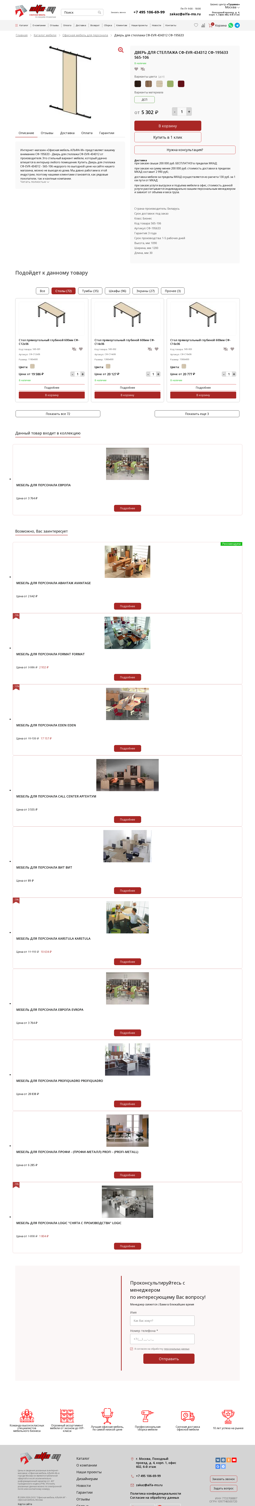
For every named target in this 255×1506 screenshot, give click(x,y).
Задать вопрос (223, 1468)
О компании (39, 25)
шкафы (117, 279)
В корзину (159, 125)
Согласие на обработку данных (154, 1478)
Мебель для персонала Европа (43, 465)
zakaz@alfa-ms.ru (186, 14)
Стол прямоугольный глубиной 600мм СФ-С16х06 (200, 330)
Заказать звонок (223, 1459)
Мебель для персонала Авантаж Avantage (53, 563)
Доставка (81, 25)
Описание (26, 133)
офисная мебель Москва (30, 1480)
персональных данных (176, 1329)
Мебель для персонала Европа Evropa (49, 990)
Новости (156, 25)
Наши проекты (139, 25)
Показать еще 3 (197, 394)
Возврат (95, 25)
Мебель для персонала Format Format (50, 634)
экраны (145, 279)
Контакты (171, 25)
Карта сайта (25, 1484)
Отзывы (54, 25)
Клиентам (121, 25)
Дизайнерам (87, 1459)
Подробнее (34, 375)
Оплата (67, 25)
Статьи (82, 1486)
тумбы (90, 279)
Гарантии (106, 133)
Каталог (82, 1438)
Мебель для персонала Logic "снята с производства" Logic (68, 1203)
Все (42, 279)
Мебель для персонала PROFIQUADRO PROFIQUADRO (59, 1061)
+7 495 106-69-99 (151, 11)
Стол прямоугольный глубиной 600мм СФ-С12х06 (49, 330)
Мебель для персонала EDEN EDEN (46, 705)
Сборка (108, 25)
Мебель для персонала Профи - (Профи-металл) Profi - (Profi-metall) (77, 1132)
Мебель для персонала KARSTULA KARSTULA (53, 919)
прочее (173, 279)
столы (63, 279)
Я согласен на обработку (162, 1329)
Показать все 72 (58, 394)
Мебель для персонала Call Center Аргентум (56, 776)
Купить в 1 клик (211, 125)
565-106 (156, 211)
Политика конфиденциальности (155, 1474)
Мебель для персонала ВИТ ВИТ (44, 847)
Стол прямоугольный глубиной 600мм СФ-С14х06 (125, 330)
